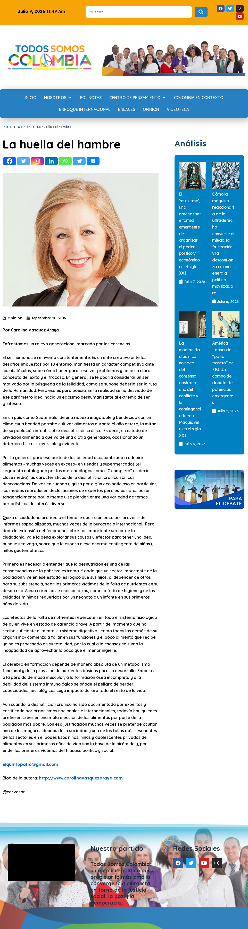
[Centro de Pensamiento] (137, 98)
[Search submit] (201, 12)
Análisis (190, 143)
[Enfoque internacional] (84, 110)
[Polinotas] (90, 98)
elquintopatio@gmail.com (30, 764)
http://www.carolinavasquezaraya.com (81, 778)
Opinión (24, 127)
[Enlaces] (126, 110)
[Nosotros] (58, 98)
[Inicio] (30, 98)
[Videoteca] (178, 110)
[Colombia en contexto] (198, 98)
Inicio (7, 127)
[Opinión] (151, 110)
